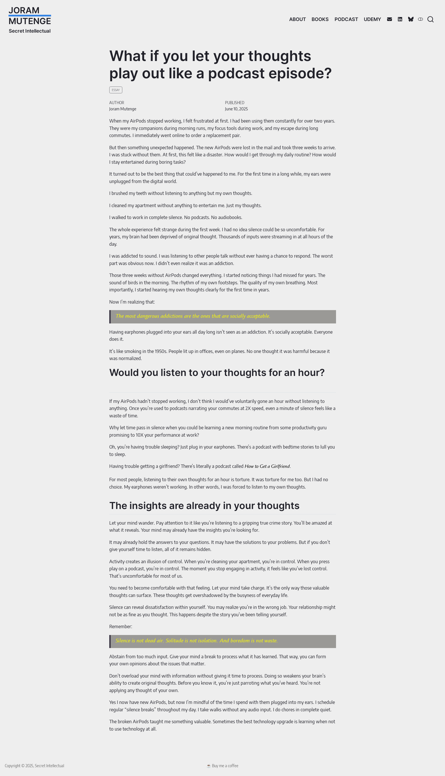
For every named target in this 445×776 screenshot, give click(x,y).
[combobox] (430, 19)
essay (116, 90)
